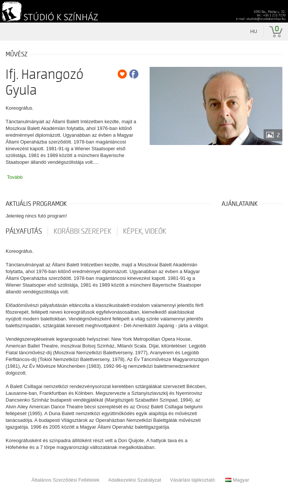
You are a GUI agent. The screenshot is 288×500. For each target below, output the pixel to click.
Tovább (14, 177)
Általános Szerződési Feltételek (65, 480)
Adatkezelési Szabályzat (134, 480)
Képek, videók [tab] (144, 231)
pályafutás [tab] (24, 231)
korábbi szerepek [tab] (82, 231)
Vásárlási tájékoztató (192, 480)
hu (253, 31)
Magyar (237, 480)
